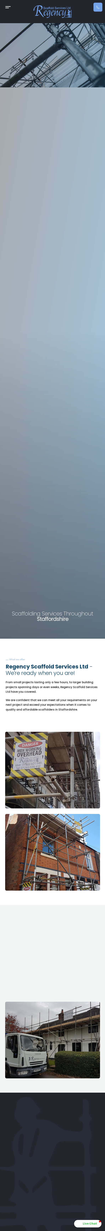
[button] (87, 1223)
